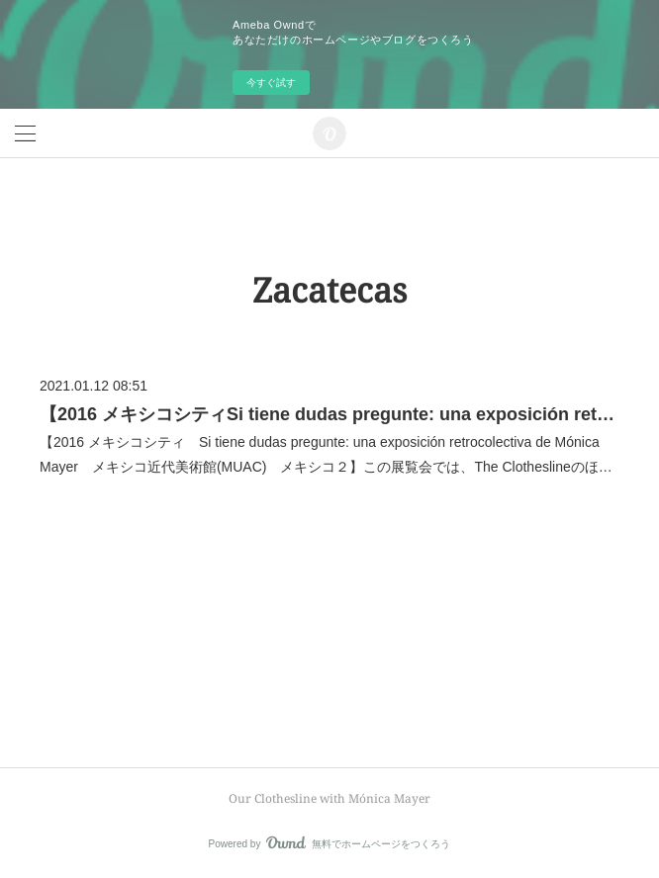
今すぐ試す (271, 82)
